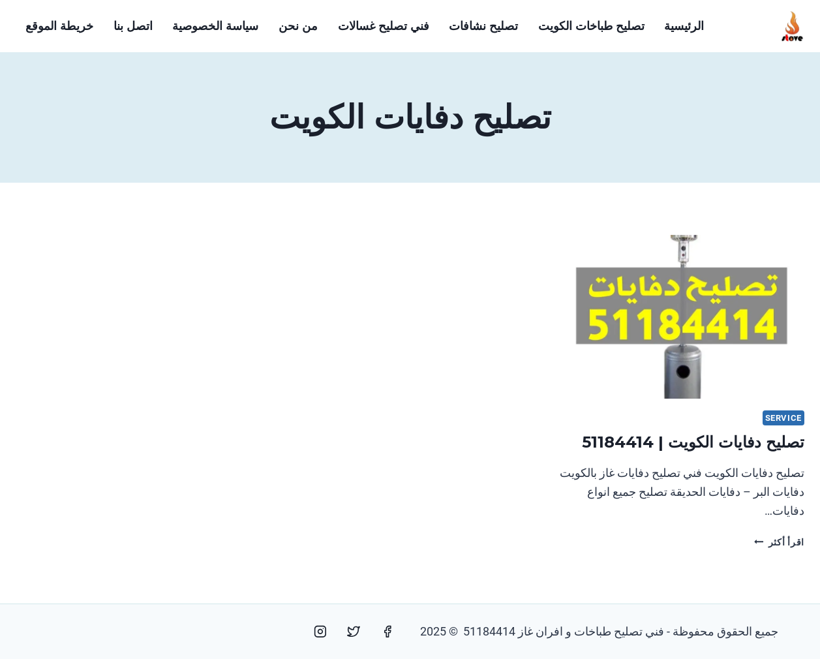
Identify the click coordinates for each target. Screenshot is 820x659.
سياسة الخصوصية (215, 26)
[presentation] (681, 317)
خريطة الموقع (59, 26)
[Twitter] (354, 632)
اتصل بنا (133, 26)
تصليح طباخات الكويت (591, 26)
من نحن (298, 26)
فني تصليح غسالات (383, 26)
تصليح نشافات (483, 26)
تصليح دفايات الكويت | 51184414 (693, 442)
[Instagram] (320, 632)
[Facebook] (387, 632)
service (783, 418)
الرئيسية (684, 26)
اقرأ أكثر (779, 542)
